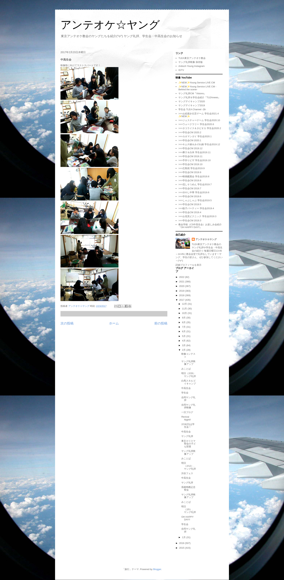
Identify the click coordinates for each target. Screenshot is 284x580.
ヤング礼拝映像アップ (188, 363)
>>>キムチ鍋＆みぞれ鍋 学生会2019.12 (199, 144)
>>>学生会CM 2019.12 (190, 148)
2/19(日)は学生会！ (188, 425)
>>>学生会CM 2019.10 (190, 164)
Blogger (157, 569)
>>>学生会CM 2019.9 (189, 172)
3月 (184, 345)
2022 (182, 277)
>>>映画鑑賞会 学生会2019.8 (193, 176)
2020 (182, 286)
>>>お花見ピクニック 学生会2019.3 (197, 216)
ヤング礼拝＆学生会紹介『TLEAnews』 (199, 97)
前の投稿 (160, 323)
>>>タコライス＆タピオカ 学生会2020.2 (199, 128)
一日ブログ (187, 412)
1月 (184, 537)
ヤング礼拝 (187, 436)
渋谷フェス (187, 473)
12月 (185, 304)
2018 (182, 295)
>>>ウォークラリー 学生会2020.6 (196, 124)
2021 (182, 281)
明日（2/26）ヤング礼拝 (188, 375)
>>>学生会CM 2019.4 (189, 212)
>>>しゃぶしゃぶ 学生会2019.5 (195, 200)
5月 (184, 336)
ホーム (114, 323)
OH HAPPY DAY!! (187, 518)
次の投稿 (67, 323)
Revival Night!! (186, 418)
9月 (184, 317)
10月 (185, 313)
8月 (184, 322)
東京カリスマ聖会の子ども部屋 (188, 444)
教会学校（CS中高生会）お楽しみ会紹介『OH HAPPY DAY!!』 (200, 226)
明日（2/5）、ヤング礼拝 (188, 509)
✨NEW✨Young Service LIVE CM (196, 82)
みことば (186, 368)
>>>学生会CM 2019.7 (189, 188)
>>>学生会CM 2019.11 (190, 156)
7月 (184, 327)
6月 (184, 331)
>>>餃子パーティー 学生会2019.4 (196, 208)
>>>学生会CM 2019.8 (189, 180)
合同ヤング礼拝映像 (188, 406)
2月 (184, 350)
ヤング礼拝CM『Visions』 (192, 93)
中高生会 (186, 388)
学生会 (184, 392)
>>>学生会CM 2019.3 (189, 220)
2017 (182, 300)
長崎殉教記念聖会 (188, 488)
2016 (182, 543)
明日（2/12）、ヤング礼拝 (188, 466)
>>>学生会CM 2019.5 (189, 204)
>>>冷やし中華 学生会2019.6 (193, 192)
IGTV (181, 70)
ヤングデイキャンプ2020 (191, 101)
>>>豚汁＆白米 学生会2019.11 (194, 152)
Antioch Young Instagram (191, 66)
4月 (184, 340)
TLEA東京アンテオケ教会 (192, 58)
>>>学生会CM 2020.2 (189, 132)
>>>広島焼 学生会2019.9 (191, 168)
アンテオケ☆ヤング (110, 25)
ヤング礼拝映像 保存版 (190, 62)
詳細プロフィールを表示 (188, 265)
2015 (182, 547)
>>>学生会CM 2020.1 (189, 140)
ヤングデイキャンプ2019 (191, 105)
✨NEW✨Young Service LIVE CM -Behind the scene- (197, 88)
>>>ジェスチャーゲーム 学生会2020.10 (199, 120)
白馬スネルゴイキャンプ (188, 382)
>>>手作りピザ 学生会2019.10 (194, 160)
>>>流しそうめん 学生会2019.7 (195, 184)
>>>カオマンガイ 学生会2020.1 (195, 136)
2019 (182, 290)
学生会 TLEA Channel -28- (192, 109)
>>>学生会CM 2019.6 (189, 196)
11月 (185, 308)
